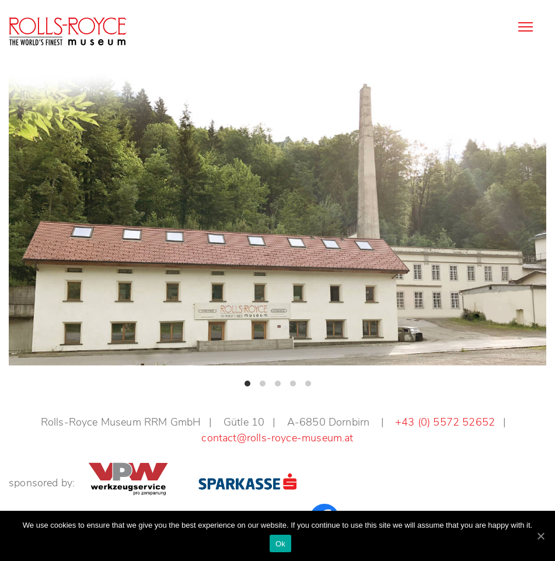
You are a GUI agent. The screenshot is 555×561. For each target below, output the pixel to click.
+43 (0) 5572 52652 (445, 422)
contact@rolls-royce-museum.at (277, 438)
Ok (280, 543)
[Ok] (540, 536)
